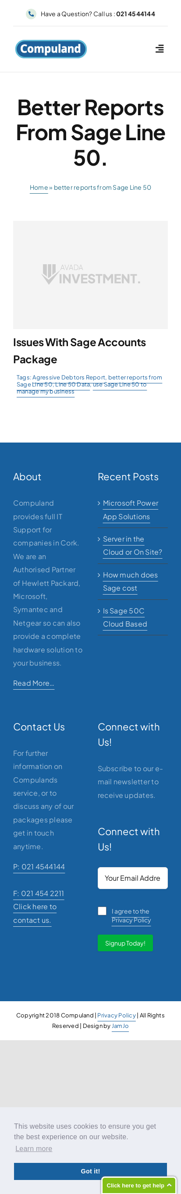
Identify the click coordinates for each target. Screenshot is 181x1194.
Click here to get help (135, 1185)
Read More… (33, 682)
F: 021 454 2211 (38, 893)
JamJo (120, 1025)
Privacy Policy (116, 1015)
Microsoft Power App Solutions (131, 509)
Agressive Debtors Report (68, 377)
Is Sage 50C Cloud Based (125, 617)
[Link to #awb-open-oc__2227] (159, 48)
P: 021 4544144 (39, 866)
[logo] (51, 42)
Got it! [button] (90, 1171)
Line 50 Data (72, 384)
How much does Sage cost (130, 581)
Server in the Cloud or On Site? (133, 545)
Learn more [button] (33, 1148)
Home (39, 187)
